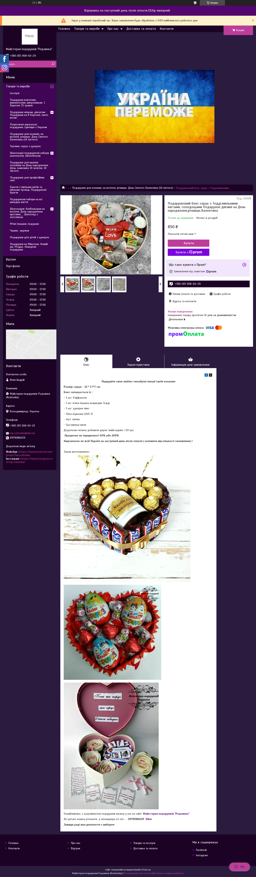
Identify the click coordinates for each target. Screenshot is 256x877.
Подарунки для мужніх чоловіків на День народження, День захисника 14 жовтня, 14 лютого (29, 166)
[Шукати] (52, 64)
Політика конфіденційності (169, 873)
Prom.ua (146, 869)
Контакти (167, 29)
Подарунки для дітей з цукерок (29, 237)
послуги (14, 93)
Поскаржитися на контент (138, 873)
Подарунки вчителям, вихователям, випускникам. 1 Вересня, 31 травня (27, 102)
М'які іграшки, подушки (24, 224)
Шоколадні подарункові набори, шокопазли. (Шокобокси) (29, 154)
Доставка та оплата (141, 29)
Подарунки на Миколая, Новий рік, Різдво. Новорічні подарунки (29, 246)
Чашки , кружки (19, 230)
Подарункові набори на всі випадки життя (26, 201)
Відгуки (11, 259)
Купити (189, 243)
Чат (239, 866)
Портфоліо (13, 266)
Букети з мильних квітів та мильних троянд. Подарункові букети (28, 189)
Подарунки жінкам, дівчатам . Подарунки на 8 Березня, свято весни (29, 114)
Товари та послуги (144, 843)
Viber (148, 819)
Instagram (202, 855)
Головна (64, 29)
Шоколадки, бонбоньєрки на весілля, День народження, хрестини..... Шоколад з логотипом (27, 213)
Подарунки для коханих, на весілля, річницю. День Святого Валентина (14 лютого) (122, 187)
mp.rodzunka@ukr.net (22, 433)
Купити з (189, 252)
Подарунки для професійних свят (27, 179)
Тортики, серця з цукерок (25, 146)
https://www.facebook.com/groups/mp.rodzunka (29, 453)
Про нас (113, 29)
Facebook (201, 850)
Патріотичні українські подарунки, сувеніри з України (28, 126)
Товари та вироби (87, 29)
